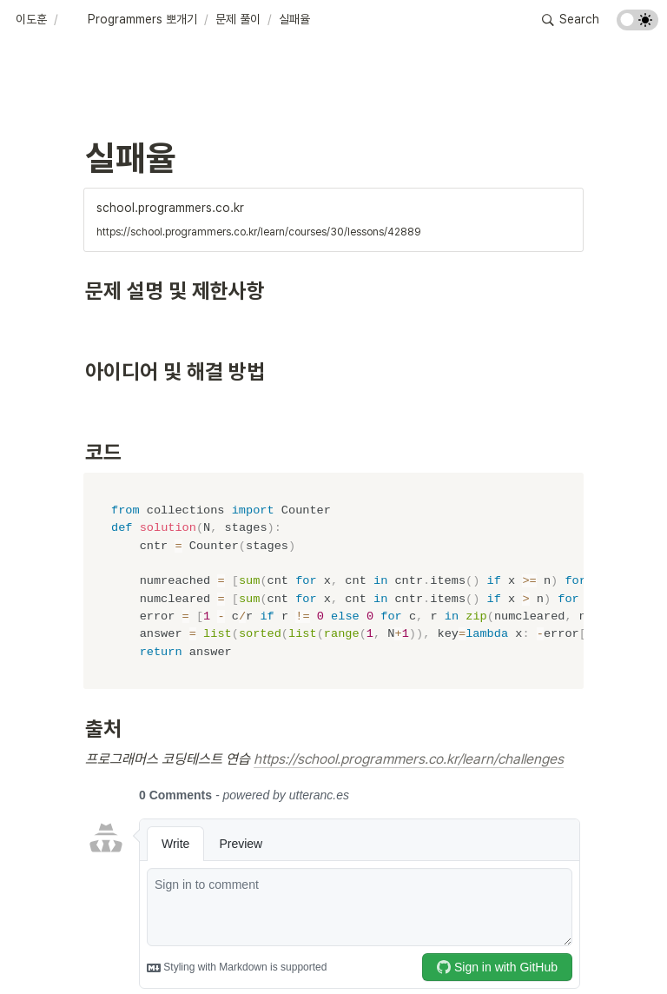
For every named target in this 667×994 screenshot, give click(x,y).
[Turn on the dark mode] (637, 25)
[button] (31, 20)
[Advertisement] (333, 961)
